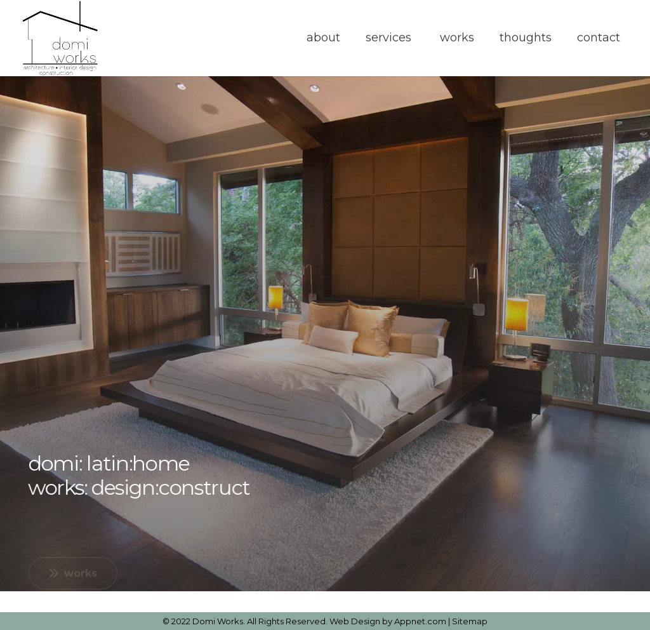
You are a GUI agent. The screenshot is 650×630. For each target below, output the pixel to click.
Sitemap (470, 621)
